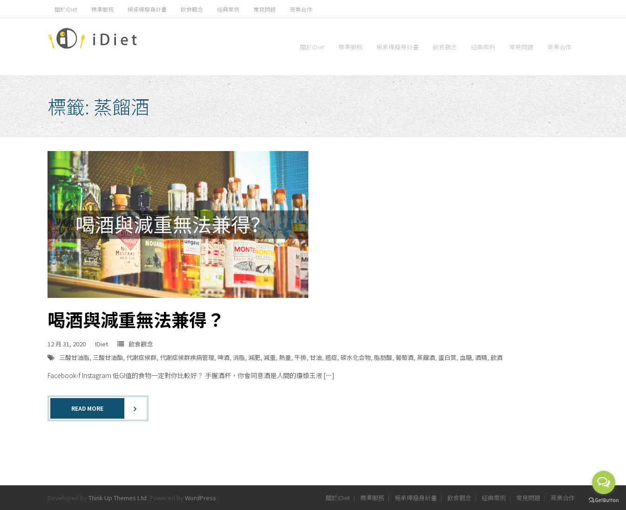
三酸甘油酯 (108, 357)
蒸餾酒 (426, 357)
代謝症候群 (141, 357)
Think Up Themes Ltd (117, 497)
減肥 (254, 357)
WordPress (200, 497)
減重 (270, 357)
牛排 (300, 357)
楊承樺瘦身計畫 (147, 9)
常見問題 (264, 9)
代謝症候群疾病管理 (187, 357)
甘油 (316, 357)
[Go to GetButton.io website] (604, 500)
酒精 (481, 357)
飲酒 (496, 357)
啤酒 (224, 357)
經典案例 (228, 9)
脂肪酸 (383, 357)
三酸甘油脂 (74, 357)
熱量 (285, 357)
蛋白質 (447, 357)
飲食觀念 (192, 9)
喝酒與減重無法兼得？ (136, 319)
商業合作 (301, 9)
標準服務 (102, 9)
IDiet (101, 343)
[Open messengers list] (603, 482)
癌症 (331, 357)
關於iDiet (65, 9)
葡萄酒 (404, 357)
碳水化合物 (355, 357)
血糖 (466, 357)
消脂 (239, 357)
